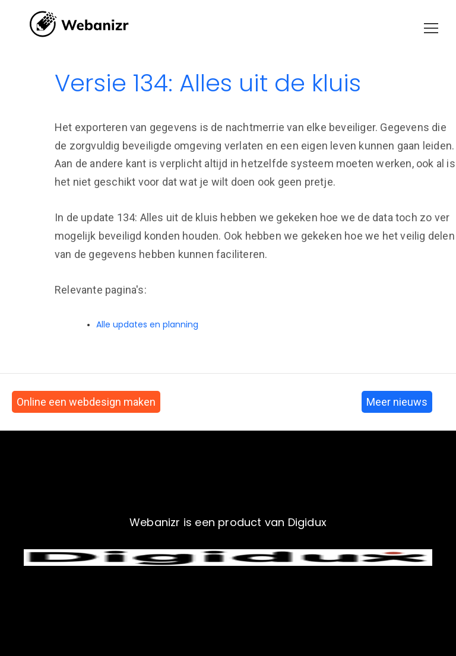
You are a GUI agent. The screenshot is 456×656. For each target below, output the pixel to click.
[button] (431, 28)
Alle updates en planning (147, 324)
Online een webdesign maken (86, 402)
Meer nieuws (397, 402)
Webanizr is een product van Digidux (228, 522)
